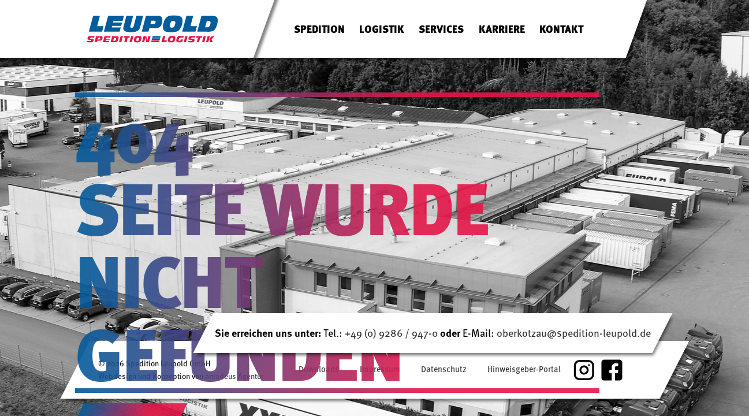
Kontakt (561, 28)
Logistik (381, 28)
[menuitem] (319, 29)
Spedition (319, 28)
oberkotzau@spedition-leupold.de (574, 332)
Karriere (502, 28)
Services (441, 28)
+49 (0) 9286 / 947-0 (392, 332)
